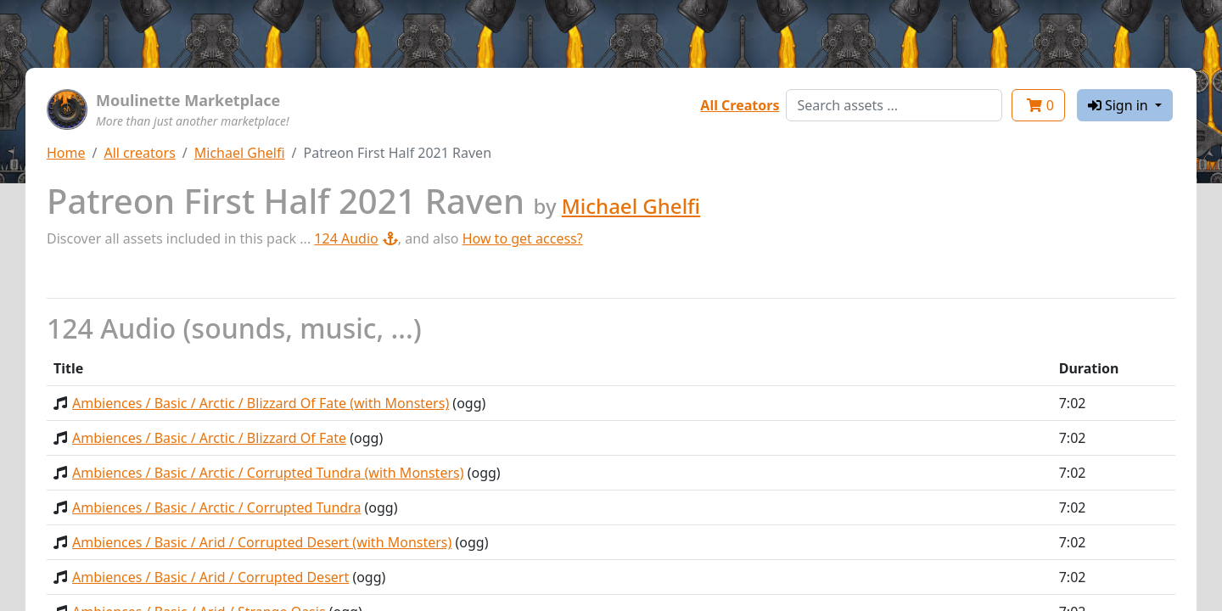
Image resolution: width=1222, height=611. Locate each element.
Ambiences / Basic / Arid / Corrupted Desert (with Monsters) (261, 542)
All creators (139, 152)
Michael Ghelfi (239, 152)
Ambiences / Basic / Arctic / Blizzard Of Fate (209, 438)
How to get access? (522, 238)
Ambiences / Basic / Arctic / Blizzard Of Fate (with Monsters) (260, 403)
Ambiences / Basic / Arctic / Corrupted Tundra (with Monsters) (268, 472)
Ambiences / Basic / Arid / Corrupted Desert (210, 577)
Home (66, 152)
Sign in (1120, 105)
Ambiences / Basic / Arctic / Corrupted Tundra (216, 507)
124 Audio (355, 238)
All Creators (739, 105)
